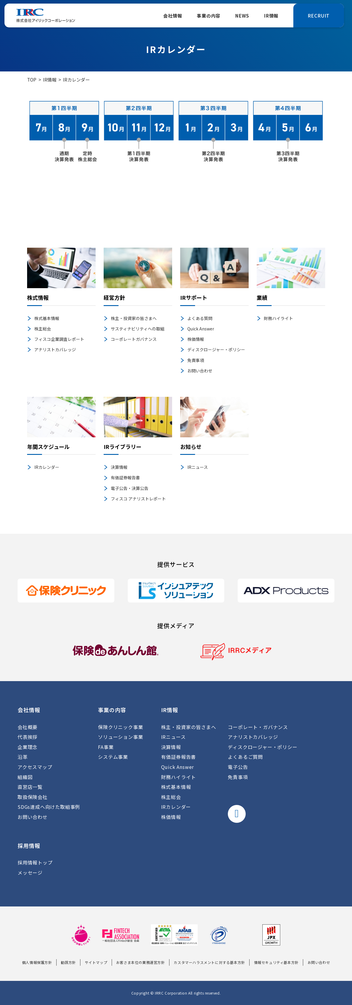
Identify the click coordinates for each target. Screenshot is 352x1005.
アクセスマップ (35, 766)
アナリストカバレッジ (55, 349)
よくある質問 (199, 318)
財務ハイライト (278, 318)
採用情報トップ (35, 862)
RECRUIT (319, 15)
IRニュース (197, 467)
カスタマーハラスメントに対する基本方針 (209, 962)
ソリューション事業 (120, 736)
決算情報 (119, 467)
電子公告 (238, 766)
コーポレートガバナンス (134, 339)
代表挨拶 (28, 736)
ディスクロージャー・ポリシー (216, 349)
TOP (31, 79)
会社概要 (28, 727)
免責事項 (195, 360)
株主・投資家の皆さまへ (134, 318)
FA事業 (105, 746)
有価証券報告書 (125, 477)
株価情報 (195, 339)
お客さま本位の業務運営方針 (140, 962)
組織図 (25, 777)
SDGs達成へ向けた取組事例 (49, 806)
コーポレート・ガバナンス (258, 727)
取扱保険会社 (33, 796)
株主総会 (42, 329)
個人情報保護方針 (37, 962)
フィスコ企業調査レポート (59, 339)
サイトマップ (96, 962)
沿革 (23, 756)
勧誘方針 (68, 962)
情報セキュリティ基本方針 (276, 962)
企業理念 (28, 746)
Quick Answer (200, 329)
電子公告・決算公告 (129, 488)
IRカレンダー (46, 467)
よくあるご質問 (245, 756)
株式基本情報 (46, 318)
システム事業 (113, 756)
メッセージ (30, 872)
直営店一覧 (30, 786)
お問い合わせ (199, 371)
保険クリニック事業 (120, 727)
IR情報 (49, 79)
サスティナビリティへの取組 (137, 329)
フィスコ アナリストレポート (138, 499)
